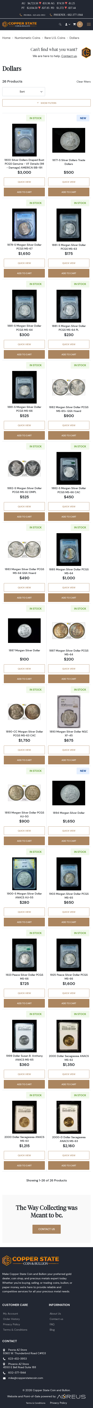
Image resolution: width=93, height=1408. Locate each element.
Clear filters (84, 81)
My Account (10, 1313)
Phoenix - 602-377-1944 (68, 14)
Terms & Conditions (15, 1329)
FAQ (52, 1324)
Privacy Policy (11, 1324)
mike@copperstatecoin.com (25, 1378)
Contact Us (46, 1229)
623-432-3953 (17, 1358)
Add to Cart (24, 192)
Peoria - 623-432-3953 (34, 15)
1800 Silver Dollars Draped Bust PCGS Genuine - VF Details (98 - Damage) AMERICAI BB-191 (24, 163)
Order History (11, 1319)
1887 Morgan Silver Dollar (24, 650)
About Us (55, 1313)
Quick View (24, 181)
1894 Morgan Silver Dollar (69, 813)
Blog (52, 1329)
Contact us (69, 56)
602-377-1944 (17, 1372)
